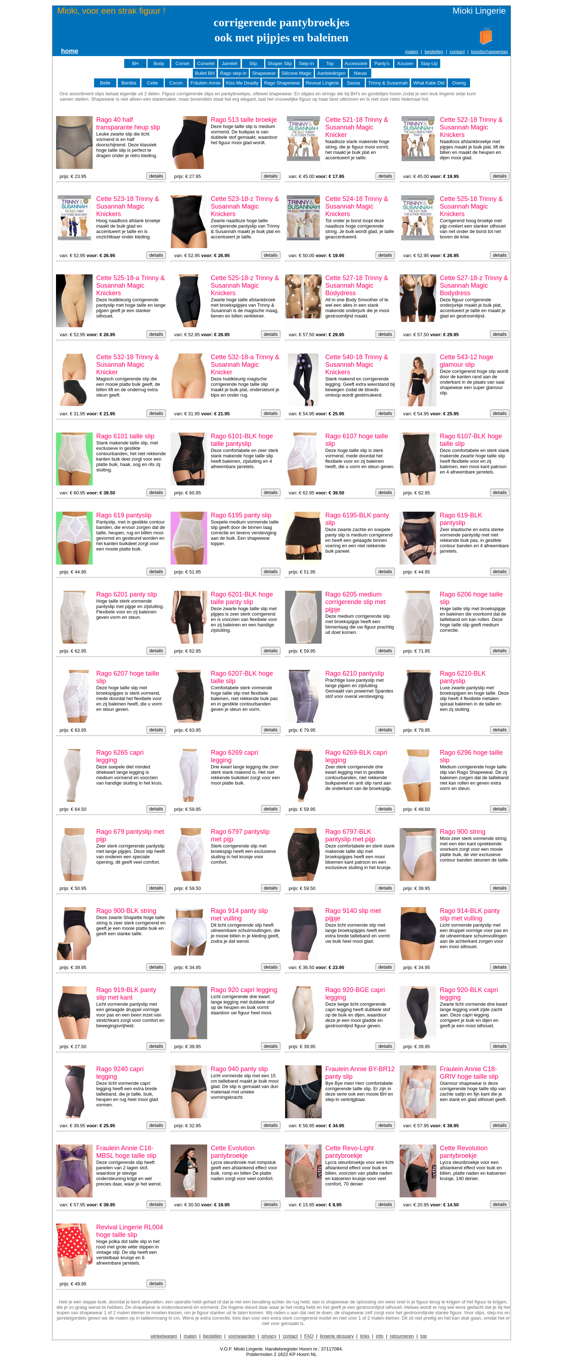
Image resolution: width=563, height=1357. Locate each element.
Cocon (176, 83)
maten (411, 51)
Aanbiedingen (331, 73)
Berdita (128, 83)
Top (330, 63)
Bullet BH (204, 73)
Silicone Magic (297, 73)
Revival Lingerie (322, 83)
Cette (152, 83)
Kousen (405, 63)
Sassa (353, 83)
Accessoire (356, 63)
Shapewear (264, 73)
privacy (268, 1336)
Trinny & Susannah (388, 83)
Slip (253, 63)
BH (135, 63)
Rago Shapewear (282, 83)
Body (158, 63)
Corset (182, 63)
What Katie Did (429, 83)
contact (457, 51)
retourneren (402, 1336)
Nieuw (360, 73)
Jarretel (229, 63)
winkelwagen (163, 1336)
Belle (105, 83)
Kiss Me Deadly (242, 83)
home (69, 51)
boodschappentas (489, 51)
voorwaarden (241, 1336)
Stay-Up (428, 63)
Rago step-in (233, 73)
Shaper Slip (279, 63)
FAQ (308, 1336)
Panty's (382, 63)
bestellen (433, 51)
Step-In (306, 63)
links (364, 1336)
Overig (459, 83)
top (423, 1336)
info (379, 1336)
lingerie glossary (337, 1336)
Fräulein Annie (205, 83)
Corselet (205, 63)
